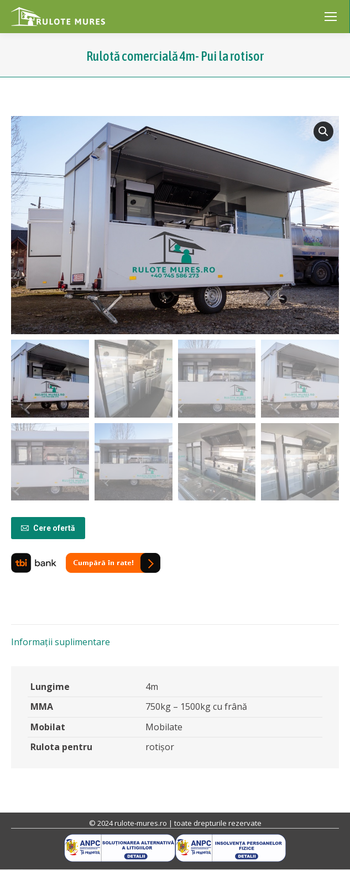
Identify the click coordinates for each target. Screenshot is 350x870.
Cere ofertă (48, 528)
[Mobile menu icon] (330, 16)
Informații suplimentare (60, 642)
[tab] (175, 637)
